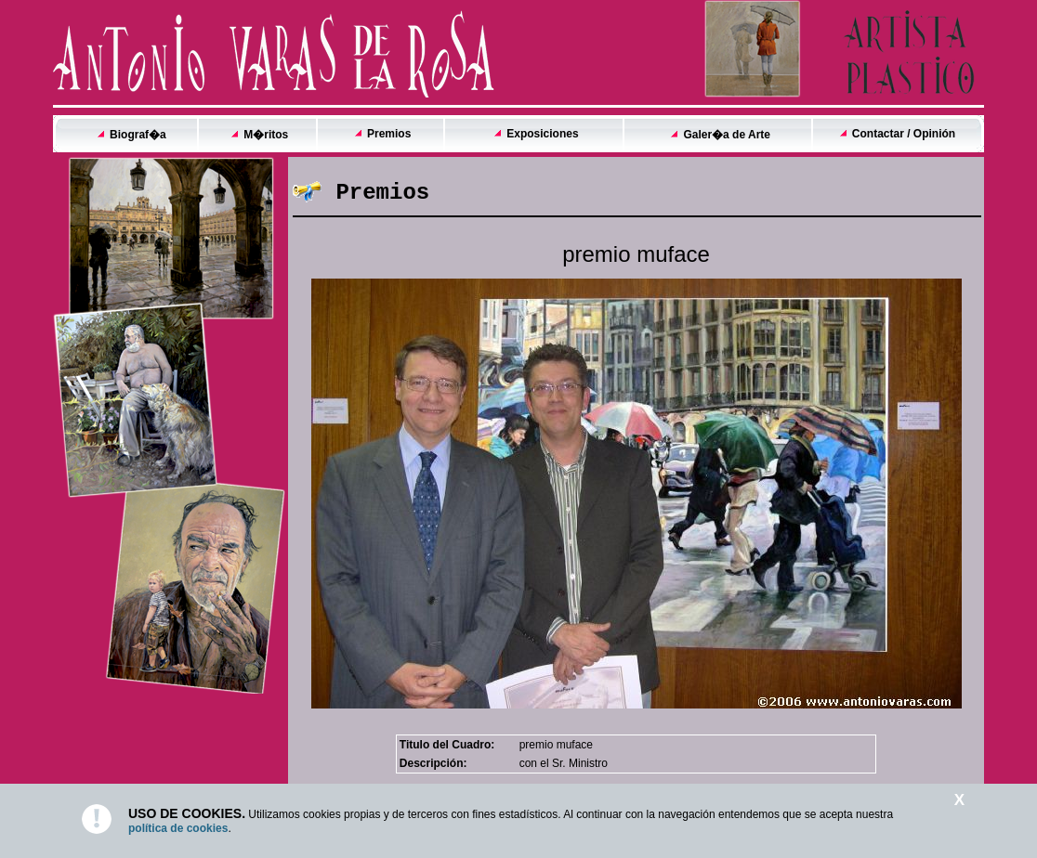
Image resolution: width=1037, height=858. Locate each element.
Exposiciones (542, 133)
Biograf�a (138, 134)
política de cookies (178, 828)
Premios (389, 133)
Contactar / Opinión (903, 133)
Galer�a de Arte (726, 134)
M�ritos (265, 134)
